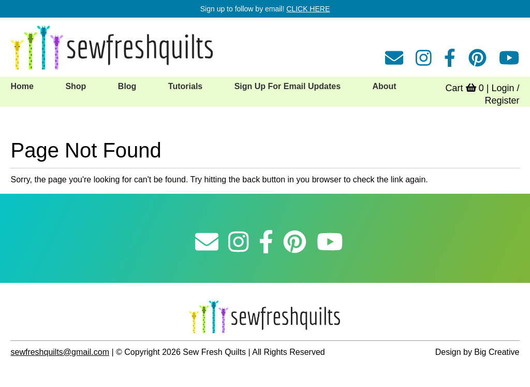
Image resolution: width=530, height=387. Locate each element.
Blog (127, 86)
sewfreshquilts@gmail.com (59, 352)
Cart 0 (465, 88)
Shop (75, 86)
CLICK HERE (308, 9)
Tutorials (185, 86)
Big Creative (496, 352)
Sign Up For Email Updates (287, 86)
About (384, 86)
